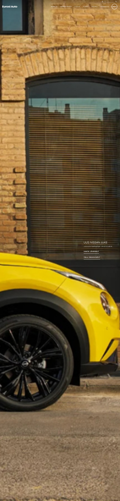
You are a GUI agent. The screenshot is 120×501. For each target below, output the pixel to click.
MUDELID (54, 6)
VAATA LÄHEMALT (91, 251)
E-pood (77, 6)
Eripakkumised (66, 6)
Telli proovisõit (92, 257)
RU (116, 1)
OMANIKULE (104, 6)
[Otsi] (102, 1)
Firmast (85, 6)
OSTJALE (95, 6)
